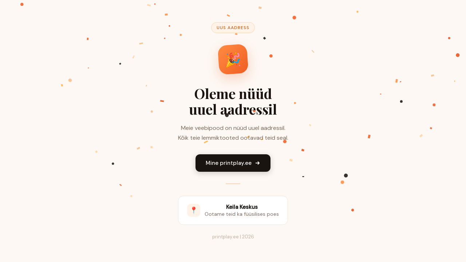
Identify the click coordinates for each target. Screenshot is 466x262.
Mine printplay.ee (233, 163)
